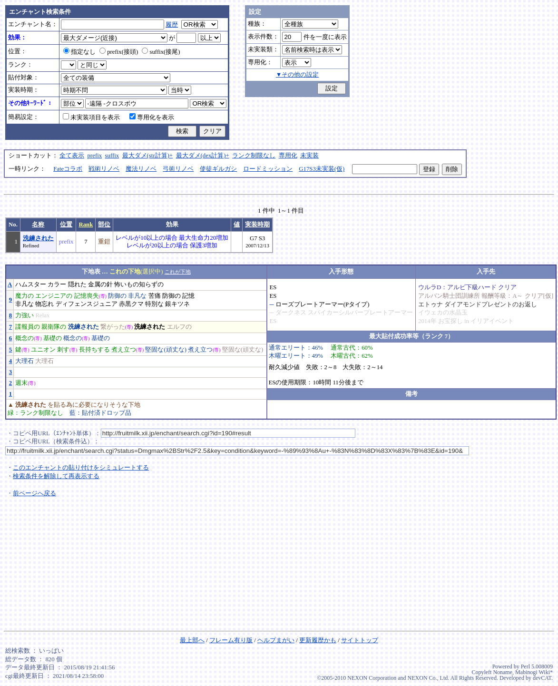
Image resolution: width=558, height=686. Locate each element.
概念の (24, 338)
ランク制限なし (253, 155)
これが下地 (178, 271)
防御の (117, 296)
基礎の (52, 338)
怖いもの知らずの (139, 284)
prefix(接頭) (118, 52)
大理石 (24, 361)
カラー (57, 284)
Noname (502, 672)
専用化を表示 (151, 117)
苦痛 (154, 296)
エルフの (179, 326)
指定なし (79, 52)
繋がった (112, 326)
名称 (38, 224)
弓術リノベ (178, 169)
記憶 (188, 296)
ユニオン (43, 349)
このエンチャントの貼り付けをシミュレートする (81, 467)
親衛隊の (53, 326)
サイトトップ (359, 640)
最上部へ (192, 640)
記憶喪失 (86, 296)
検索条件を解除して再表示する (56, 476)
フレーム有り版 (231, 640)
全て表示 (71, 155)
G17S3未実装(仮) (321, 169)
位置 (66, 224)
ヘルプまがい (275, 640)
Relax (42, 315)
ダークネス (290, 312)
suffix (112, 155)
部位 (104, 224)
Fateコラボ (67, 169)
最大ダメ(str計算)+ (147, 155)
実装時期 (257, 224)
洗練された (38, 238)
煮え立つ (123, 349)
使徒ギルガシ (218, 169)
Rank (85, 224)
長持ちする (94, 349)
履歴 (172, 24)
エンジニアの (53, 296)
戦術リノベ (103, 169)
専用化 (288, 155)
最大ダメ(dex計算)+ (202, 155)
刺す (63, 349)
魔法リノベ (141, 169)
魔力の (24, 296)
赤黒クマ (131, 304)
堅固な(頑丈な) (165, 349)
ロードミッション (268, 169)
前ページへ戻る (34, 493)
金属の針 (100, 284)
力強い (24, 315)
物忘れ (44, 304)
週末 (21, 383)
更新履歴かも (317, 640)
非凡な (137, 296)
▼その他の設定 (297, 74)
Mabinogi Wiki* (534, 672)
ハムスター (30, 284)
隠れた (77, 284)
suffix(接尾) (161, 52)
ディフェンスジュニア (86, 304)
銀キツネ (177, 304)
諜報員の (27, 326)
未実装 (309, 155)
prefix (95, 155)
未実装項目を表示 (91, 117)
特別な (154, 304)
